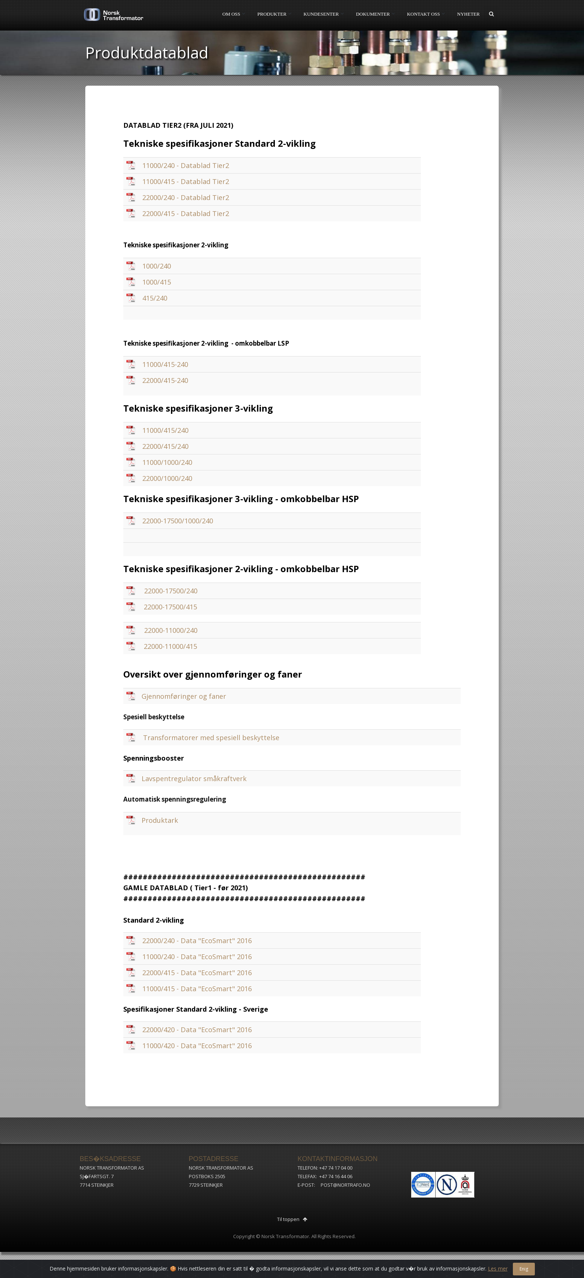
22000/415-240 (165, 380)
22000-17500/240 (170, 590)
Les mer (498, 1268)
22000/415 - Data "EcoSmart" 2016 (197, 972)
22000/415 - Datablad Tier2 (185, 213)
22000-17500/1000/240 (177, 520)
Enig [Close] (524, 1269)
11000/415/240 (165, 430)
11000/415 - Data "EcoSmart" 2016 (197, 988)
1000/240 (156, 265)
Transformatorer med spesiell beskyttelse (211, 737)
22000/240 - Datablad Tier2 (185, 197)
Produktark (160, 820)
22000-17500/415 (170, 606)
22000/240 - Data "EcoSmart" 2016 (197, 940)
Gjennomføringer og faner (184, 696)
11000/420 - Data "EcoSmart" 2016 (197, 1045)
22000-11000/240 (170, 630)
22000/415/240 (165, 446)
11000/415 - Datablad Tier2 (185, 181)
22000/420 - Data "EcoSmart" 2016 (197, 1029)
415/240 (154, 298)
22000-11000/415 (170, 646)
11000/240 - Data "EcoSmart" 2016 (197, 956)
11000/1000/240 (167, 462)
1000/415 (156, 282)
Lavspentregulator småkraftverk (194, 778)
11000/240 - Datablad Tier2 (185, 165)
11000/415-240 (165, 364)
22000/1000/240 (167, 478)
